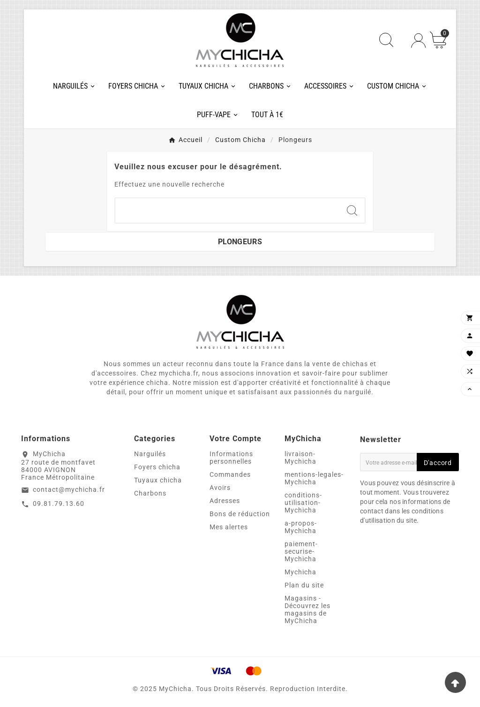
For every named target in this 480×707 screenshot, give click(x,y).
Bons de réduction (240, 514)
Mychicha (300, 572)
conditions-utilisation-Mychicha (303, 502)
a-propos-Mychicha (301, 526)
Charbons (150, 493)
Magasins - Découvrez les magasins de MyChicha (307, 609)
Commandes (230, 474)
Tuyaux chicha (158, 480)
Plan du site (304, 585)
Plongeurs (240, 241)
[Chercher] (227, 210)
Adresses (225, 500)
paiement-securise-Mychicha (301, 551)
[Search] (352, 210)
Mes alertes (229, 527)
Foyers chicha (157, 467)
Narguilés (150, 454)
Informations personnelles (231, 457)
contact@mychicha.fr (69, 489)
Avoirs (220, 487)
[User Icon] (418, 40)
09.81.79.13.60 (58, 503)
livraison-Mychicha (300, 457)
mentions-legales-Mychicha (314, 478)
